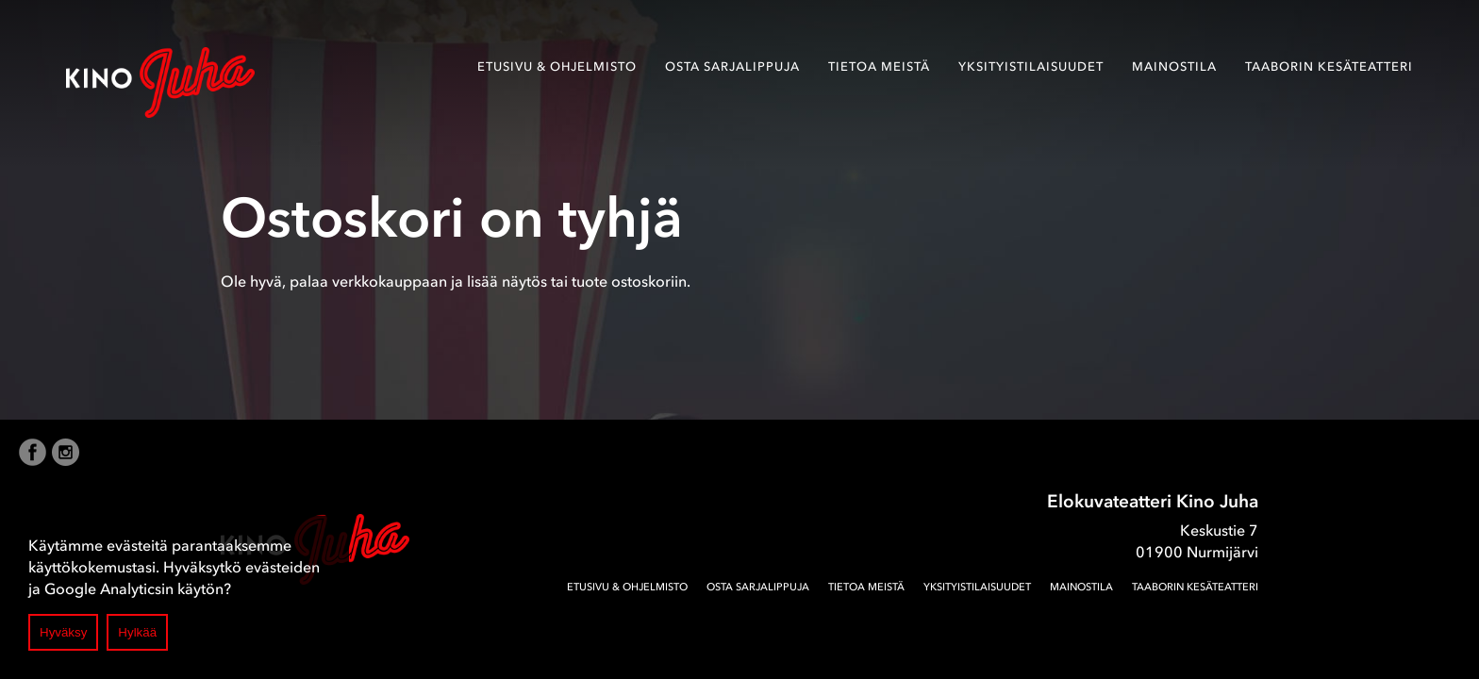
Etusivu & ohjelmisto (557, 66)
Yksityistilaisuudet (1031, 66)
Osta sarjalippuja (732, 66)
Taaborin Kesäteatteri (1329, 66)
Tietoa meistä (879, 66)
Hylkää (137, 632)
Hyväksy (63, 632)
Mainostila (1174, 66)
